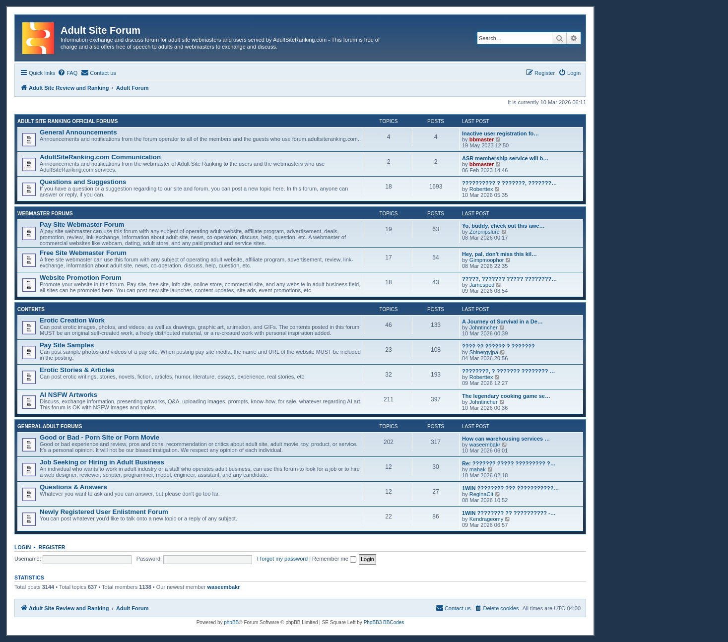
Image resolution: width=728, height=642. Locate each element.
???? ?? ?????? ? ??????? (498, 346)
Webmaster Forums (45, 213)
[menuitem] (67, 73)
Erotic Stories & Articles (77, 370)
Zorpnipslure (484, 232)
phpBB (231, 622)
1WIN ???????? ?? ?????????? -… (509, 513)
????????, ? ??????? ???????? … (508, 371)
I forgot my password (282, 559)
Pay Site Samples (67, 345)
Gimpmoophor (486, 260)
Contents (31, 309)
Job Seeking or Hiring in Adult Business (102, 462)
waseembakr (484, 445)
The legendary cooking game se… (506, 396)
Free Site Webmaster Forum (83, 253)
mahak (477, 469)
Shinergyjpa (483, 352)
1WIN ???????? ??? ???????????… (510, 488)
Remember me (334, 559)
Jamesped (482, 285)
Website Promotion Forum (81, 277)
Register (52, 547)
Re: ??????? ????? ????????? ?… (509, 463)
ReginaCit (481, 494)
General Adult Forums (49, 426)
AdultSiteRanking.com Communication (100, 157)
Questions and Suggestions (83, 182)
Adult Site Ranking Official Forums (67, 121)
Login (22, 547)
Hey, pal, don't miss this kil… (499, 254)
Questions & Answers (73, 487)
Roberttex (481, 189)
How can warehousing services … (506, 439)
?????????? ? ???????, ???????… (509, 183)
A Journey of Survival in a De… (502, 321)
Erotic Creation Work (72, 320)
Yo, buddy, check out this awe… (503, 226)
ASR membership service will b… (505, 158)
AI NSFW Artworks (68, 394)
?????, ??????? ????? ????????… (509, 279)
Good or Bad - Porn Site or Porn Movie (99, 437)
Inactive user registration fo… (500, 133)
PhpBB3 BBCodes (384, 622)
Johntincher (483, 327)
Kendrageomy (486, 519)
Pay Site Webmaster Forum (82, 224)
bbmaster (481, 139)
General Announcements (78, 132)
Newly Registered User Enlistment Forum (104, 511)
